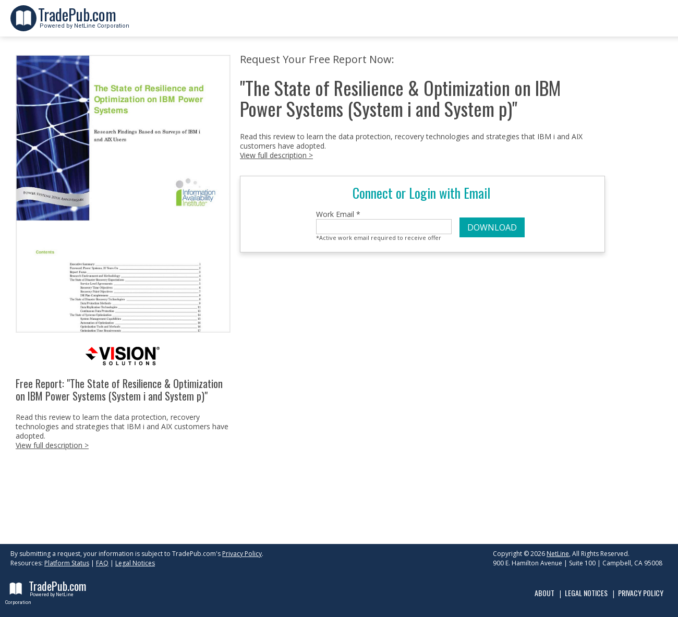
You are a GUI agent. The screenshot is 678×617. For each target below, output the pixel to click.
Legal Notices (135, 563)
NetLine (558, 553)
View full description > (52, 445)
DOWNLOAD (492, 227)
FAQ (102, 563)
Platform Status (66, 563)
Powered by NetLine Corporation (83, 22)
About (544, 592)
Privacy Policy (242, 553)
